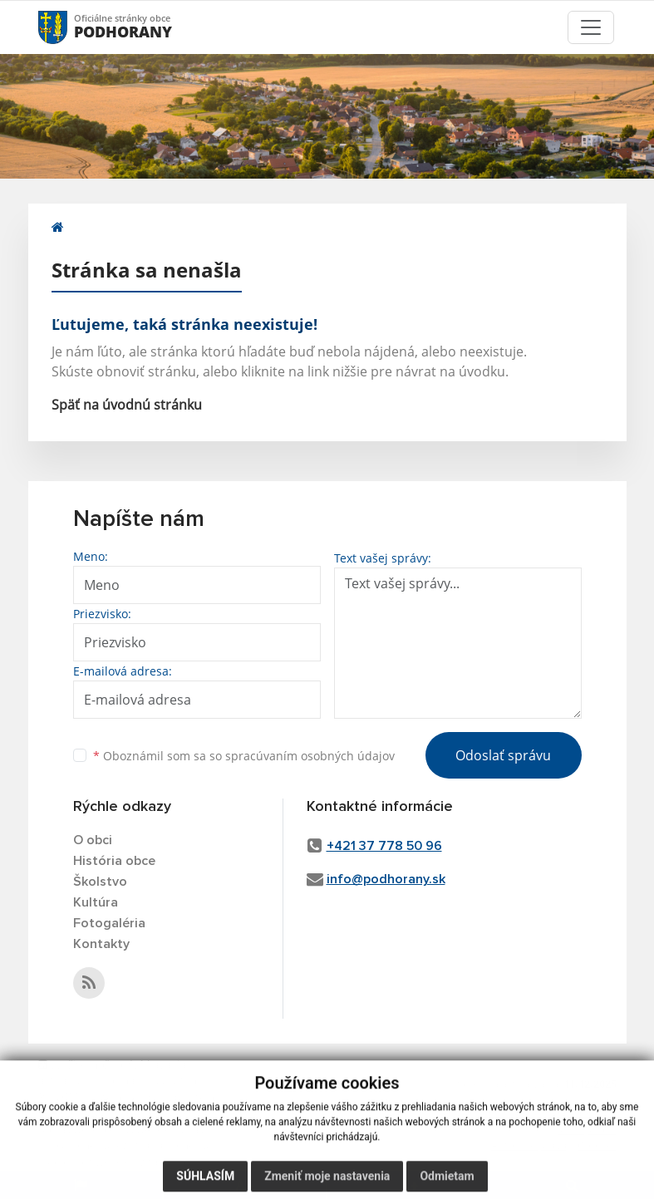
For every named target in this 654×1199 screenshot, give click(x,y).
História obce (114, 860)
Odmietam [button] (447, 1182)
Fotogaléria (109, 923)
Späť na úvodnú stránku (127, 405)
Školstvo (100, 881)
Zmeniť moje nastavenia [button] (327, 1182)
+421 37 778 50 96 (384, 846)
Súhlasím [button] (205, 1182)
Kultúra (95, 902)
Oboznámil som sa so (244, 756)
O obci (92, 840)
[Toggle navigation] (591, 27)
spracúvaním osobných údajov (310, 756)
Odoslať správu (503, 755)
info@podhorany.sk (386, 879)
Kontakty (101, 944)
